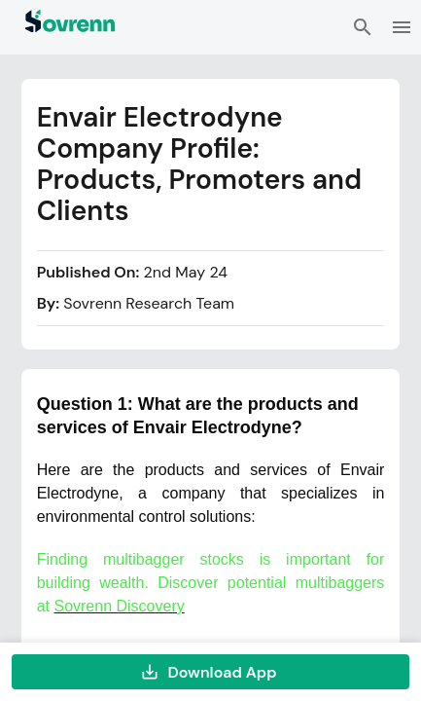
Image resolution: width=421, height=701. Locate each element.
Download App (210, 671)
